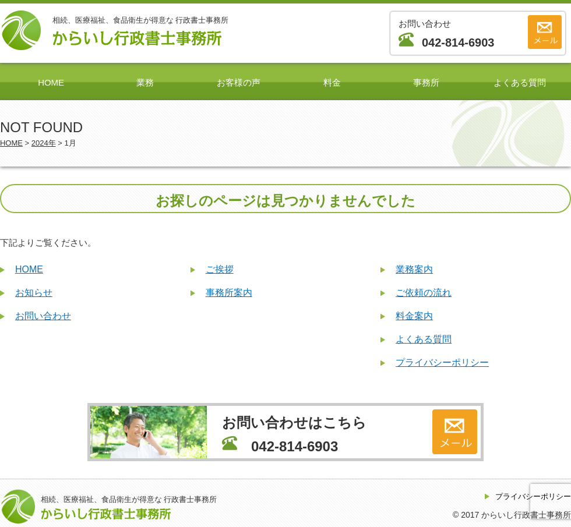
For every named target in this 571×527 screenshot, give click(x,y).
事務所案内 (229, 293)
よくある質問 (520, 82)
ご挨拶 (220, 269)
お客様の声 (238, 82)
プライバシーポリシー (442, 362)
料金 (332, 82)
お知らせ (33, 293)
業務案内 (414, 269)
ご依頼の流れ (424, 293)
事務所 (426, 82)
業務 (145, 82)
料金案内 (414, 316)
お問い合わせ (43, 316)
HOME (51, 82)
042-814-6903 (458, 42)
